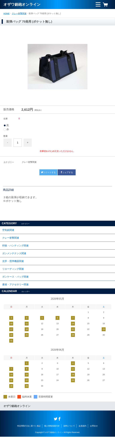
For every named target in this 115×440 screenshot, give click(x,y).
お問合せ (94, 429)
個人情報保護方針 (52, 429)
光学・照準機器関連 (13, 263)
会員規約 (82, 429)
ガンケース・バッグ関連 (15, 279)
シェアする (66, 172)
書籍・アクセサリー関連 (15, 287)
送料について (69, 429)
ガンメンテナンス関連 (14, 254)
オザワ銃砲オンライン (22, 4)
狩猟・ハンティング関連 (15, 246)
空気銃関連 (8, 230)
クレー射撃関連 (19, 13)
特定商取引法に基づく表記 (29, 429)
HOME (6, 13)
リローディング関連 (13, 271)
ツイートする (48, 172)
